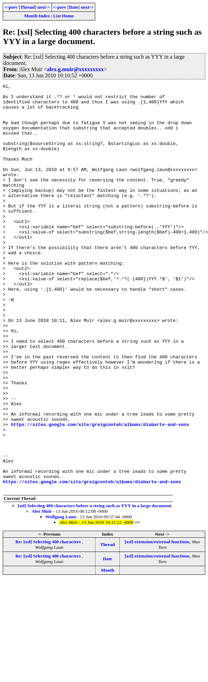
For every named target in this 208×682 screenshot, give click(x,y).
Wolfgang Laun (60, 597)
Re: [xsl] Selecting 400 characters (48, 622)
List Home (63, 15)
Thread (27, 7)
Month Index (37, 15)
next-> (43, 7)
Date (73, 7)
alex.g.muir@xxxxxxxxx (75, 69)
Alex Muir (41, 592)
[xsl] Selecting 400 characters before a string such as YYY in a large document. (95, 586)
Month (107, 651)
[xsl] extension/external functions (157, 622)
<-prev (11, 7)
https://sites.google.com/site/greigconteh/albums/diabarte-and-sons (100, 493)
